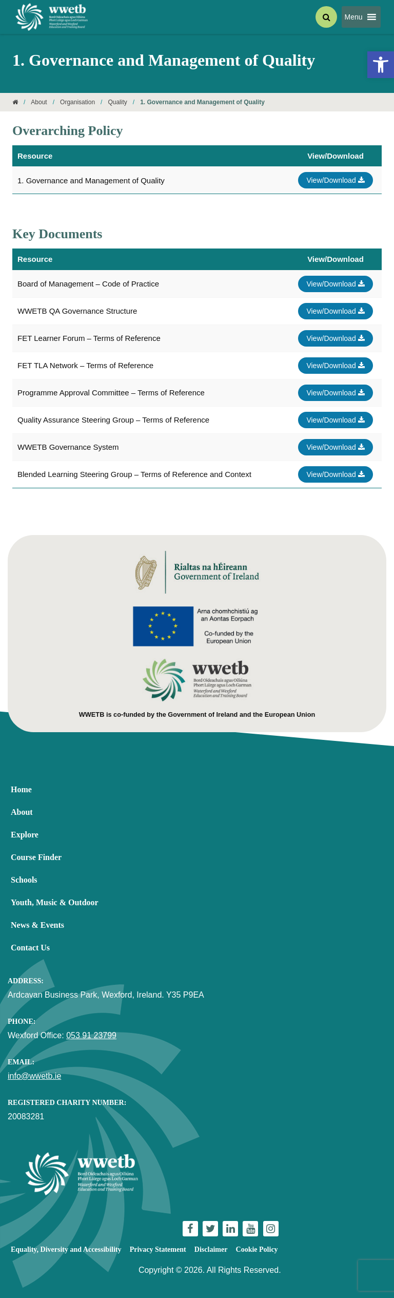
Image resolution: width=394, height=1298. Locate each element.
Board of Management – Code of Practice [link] (88, 283)
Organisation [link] (77, 102)
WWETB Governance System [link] (68, 447)
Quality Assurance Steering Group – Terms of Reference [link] (113, 419)
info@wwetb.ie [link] (34, 1076)
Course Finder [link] (36, 857)
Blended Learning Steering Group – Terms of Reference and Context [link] (134, 474)
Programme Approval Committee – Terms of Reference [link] (111, 392)
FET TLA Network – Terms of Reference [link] (85, 365)
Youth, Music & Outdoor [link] (54, 902)
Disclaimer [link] (211, 1249)
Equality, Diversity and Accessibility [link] (66, 1249)
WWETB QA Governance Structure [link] (77, 311)
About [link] (39, 102)
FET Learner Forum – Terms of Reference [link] (89, 338)
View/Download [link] (335, 180)
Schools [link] (24, 879)
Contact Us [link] (30, 947)
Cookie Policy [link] (257, 1249)
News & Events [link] (37, 925)
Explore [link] (24, 834)
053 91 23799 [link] (91, 1035)
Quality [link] (117, 102)
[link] (380, 64)
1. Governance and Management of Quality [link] (91, 180)
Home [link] (21, 789)
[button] (354, 17)
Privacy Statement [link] (158, 1249)
